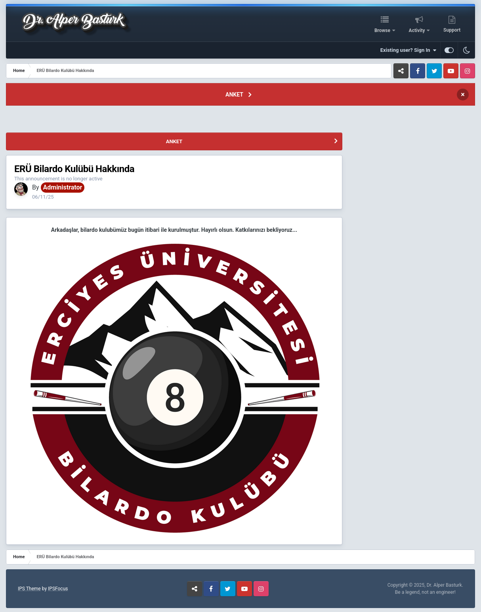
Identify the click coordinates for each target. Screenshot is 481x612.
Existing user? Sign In (408, 50)
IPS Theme (29, 588)
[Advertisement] (209, 120)
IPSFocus (58, 588)
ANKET (234, 94)
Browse (382, 30)
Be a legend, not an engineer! (425, 592)
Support (451, 30)
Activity (417, 30)
